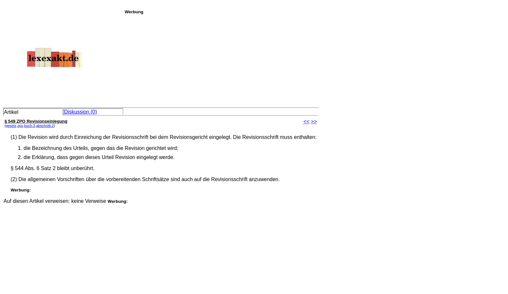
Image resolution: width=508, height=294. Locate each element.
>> (314, 121)
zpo (20, 126)
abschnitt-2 (45, 126)
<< (306, 121)
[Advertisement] (314, 59)
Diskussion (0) (80, 112)
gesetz (11, 126)
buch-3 (29, 126)
